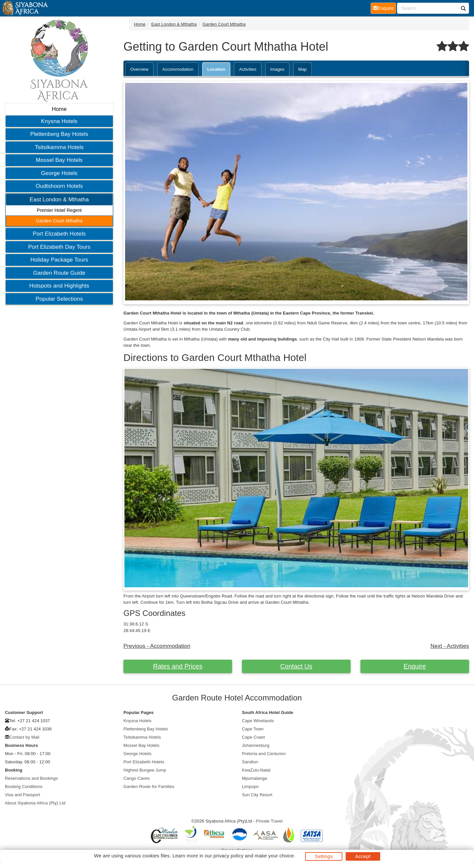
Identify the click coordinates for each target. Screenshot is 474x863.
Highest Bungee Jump (144, 770)
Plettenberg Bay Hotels (59, 134)
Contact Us (296, 666)
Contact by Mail (24, 737)
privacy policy (228, 855)
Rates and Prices (177, 666)
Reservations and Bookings (31, 778)
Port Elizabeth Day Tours (59, 247)
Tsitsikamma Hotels (59, 147)
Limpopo (250, 786)
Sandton (250, 761)
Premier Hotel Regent (59, 210)
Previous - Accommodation (156, 646)
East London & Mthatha (59, 199)
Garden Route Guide (59, 273)
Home (59, 109)
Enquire (415, 666)
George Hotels (59, 173)
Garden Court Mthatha (59, 220)
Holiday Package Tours (59, 260)
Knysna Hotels (59, 121)
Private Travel (269, 821)
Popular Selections (59, 299)
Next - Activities (450, 646)
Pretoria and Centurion (264, 753)
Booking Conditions (23, 786)
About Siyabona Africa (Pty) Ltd (35, 802)
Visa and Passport (22, 794)
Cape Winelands (258, 720)
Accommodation (178, 69)
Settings (324, 856)
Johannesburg (256, 745)
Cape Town (253, 728)
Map (302, 69)
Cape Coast (253, 737)
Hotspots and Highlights (59, 286)
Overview (139, 69)
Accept (362, 856)
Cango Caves (136, 778)
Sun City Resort (257, 794)
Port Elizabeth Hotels (59, 234)
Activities (247, 69)
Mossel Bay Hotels (59, 160)
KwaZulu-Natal (256, 770)
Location (216, 69)
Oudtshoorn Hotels (59, 186)
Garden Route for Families (148, 786)
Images (277, 69)
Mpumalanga (254, 778)
